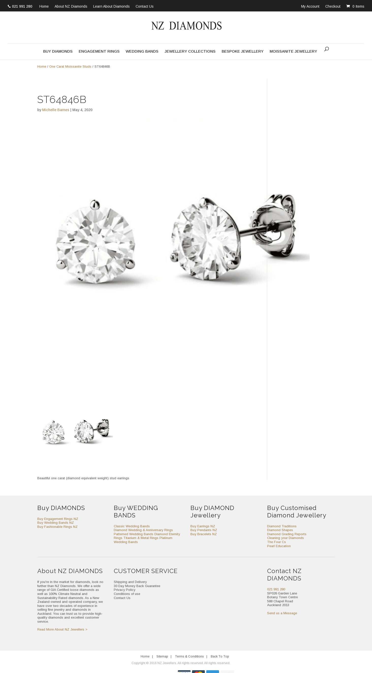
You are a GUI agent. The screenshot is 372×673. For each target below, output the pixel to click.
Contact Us (145, 6)
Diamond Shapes (280, 530)
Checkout (333, 6)
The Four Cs (276, 542)
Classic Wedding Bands (132, 526)
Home (44, 6)
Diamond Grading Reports (286, 534)
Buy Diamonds (58, 51)
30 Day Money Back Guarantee (137, 586)
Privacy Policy (124, 590)
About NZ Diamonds (71, 6)
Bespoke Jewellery (243, 51)
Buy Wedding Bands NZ (55, 523)
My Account (310, 6)
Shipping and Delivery (130, 582)
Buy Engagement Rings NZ (57, 519)
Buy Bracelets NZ (203, 534)
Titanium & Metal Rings (140, 538)
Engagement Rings (99, 51)
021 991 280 (22, 6)
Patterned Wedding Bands (133, 534)
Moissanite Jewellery (293, 51)
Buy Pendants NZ (203, 530)
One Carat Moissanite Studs (70, 66)
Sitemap (162, 656)
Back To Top (220, 656)
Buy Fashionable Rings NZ (57, 527)
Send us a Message (282, 613)
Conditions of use (127, 594)
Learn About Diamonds (111, 6)
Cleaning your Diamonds (285, 538)
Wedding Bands (142, 51)
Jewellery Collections (190, 51)
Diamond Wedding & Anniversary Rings (143, 530)
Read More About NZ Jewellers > (62, 629)
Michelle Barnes (55, 110)
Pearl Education (279, 546)
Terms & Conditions (189, 656)
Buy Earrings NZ (202, 526)
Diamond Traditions (282, 526)
